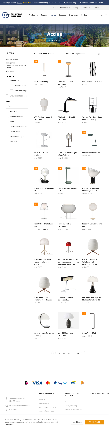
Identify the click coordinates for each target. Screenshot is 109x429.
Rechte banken (21, 86)
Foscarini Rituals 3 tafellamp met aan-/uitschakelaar (90, 261)
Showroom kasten (18, 96)
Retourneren (44, 403)
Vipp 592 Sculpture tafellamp (65, 334)
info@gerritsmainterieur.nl (19, 405)
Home (51, 40)
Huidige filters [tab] (12, 59)
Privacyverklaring (70, 406)
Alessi (13, 111)
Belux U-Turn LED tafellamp (41, 154)
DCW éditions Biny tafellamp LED (65, 298)
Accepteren (73, 417)
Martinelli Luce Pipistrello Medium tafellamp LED (92, 298)
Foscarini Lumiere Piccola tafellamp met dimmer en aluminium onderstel (68, 261)
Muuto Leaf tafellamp (91, 153)
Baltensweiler (16, 116)
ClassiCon (15, 131)
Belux (13, 121)
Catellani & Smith (18, 126)
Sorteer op (69, 54)
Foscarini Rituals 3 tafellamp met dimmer (43, 298)
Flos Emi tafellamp (41, 81)
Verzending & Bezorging (48, 407)
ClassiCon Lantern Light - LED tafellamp (68, 154)
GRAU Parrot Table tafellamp (65, 82)
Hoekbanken (21, 91)
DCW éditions (17, 136)
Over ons (67, 402)
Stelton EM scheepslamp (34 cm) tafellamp (92, 118)
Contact (42, 400)
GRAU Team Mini (89, 333)
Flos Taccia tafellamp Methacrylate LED (90, 189)
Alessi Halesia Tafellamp (92, 81)
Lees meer (12, 421)
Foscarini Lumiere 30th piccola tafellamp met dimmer (43, 261)
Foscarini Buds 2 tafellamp (64, 225)
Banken (14, 80)
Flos (13, 141)
